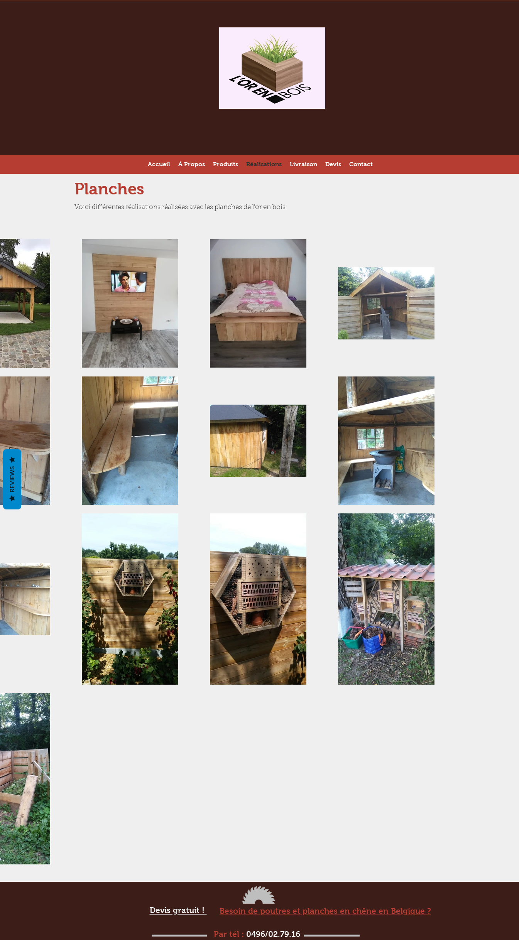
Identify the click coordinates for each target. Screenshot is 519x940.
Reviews (12, 479)
